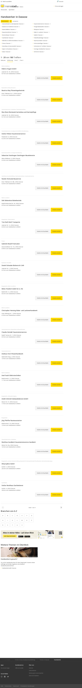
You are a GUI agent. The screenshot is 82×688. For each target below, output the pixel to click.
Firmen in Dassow (44, 660)
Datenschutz (8, 686)
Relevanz (3, 60)
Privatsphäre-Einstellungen (27, 686)
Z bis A (21, 60)
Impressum (16, 686)
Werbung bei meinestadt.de (36, 673)
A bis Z (16, 60)
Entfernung (10, 60)
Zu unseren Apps (5, 668)
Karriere (31, 668)
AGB (2, 686)
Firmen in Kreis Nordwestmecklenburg (25, 660)
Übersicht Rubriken (34, 675)
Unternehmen (32, 670)
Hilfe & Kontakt (19, 668)
